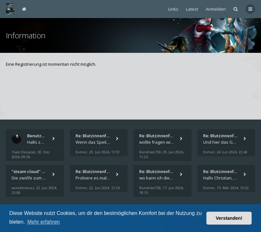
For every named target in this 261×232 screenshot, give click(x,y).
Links (173, 9)
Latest (192, 9)
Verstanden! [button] (229, 218)
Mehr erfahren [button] (43, 222)
